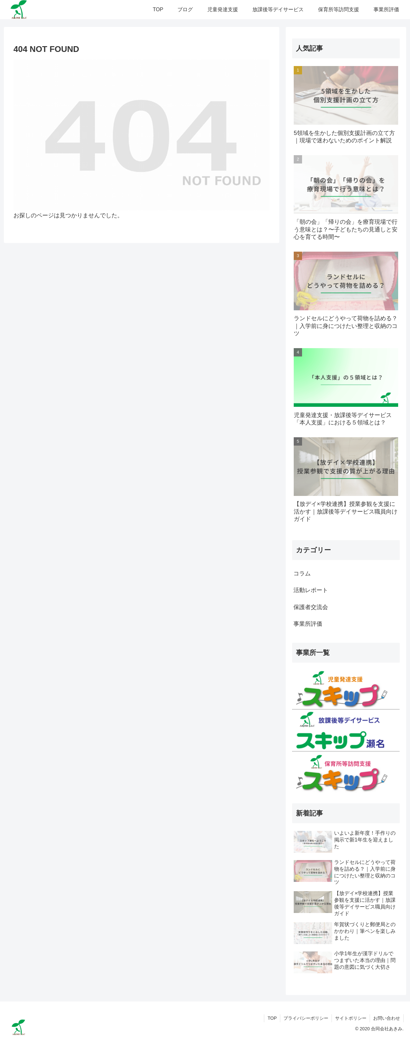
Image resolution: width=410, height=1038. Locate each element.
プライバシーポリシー (305, 1018)
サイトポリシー (350, 1018)
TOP (272, 1018)
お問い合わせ (386, 1018)
